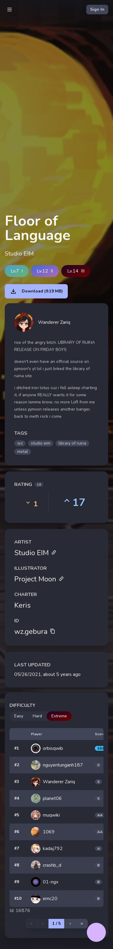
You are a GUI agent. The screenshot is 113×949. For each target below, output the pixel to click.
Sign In (97, 9)
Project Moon (39, 579)
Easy (18, 716)
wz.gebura (34, 631)
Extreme (59, 716)
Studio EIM (35, 553)
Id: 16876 (20, 910)
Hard (37, 716)
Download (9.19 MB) (36, 291)
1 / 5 (56, 923)
